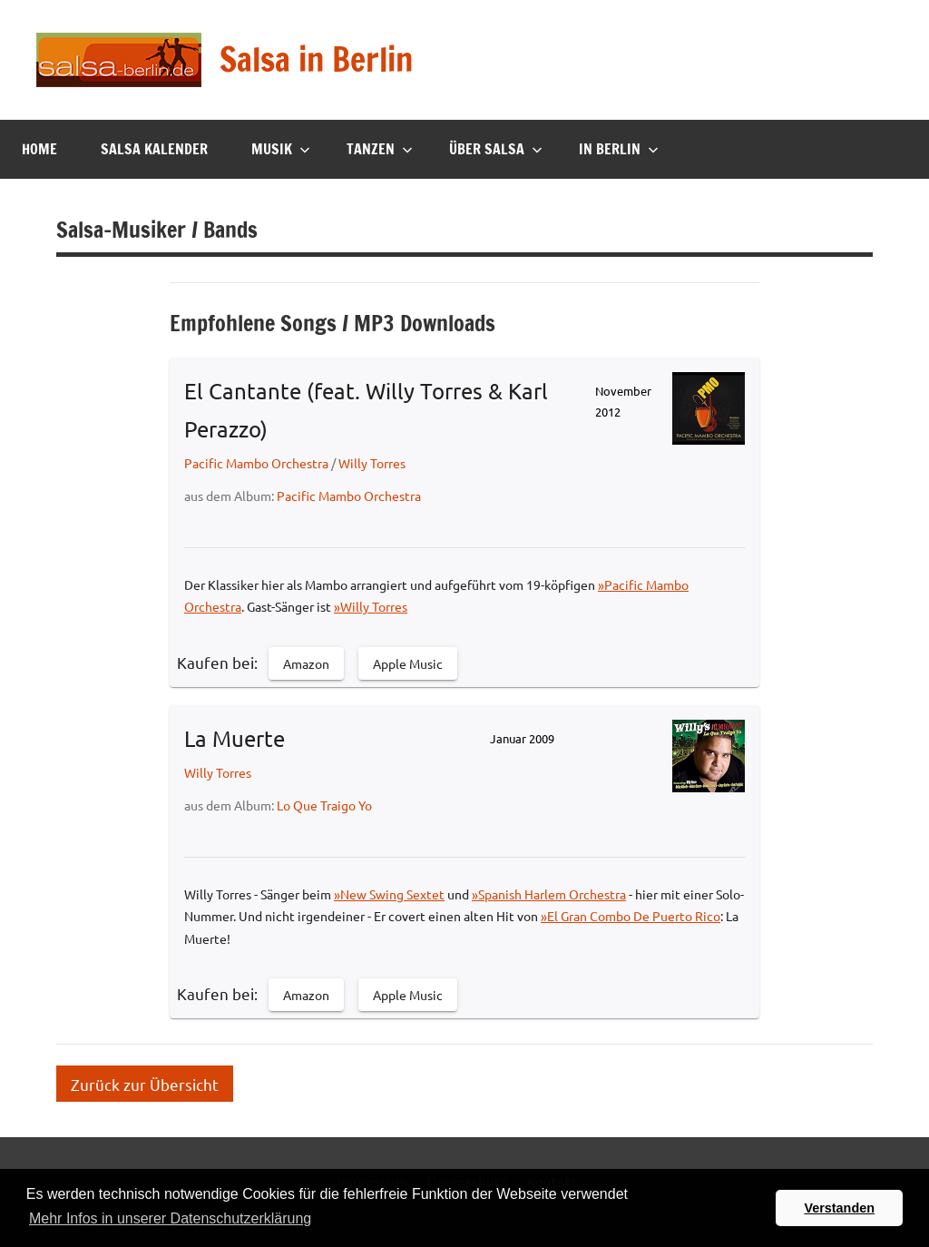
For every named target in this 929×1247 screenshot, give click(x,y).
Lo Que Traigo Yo (324, 805)
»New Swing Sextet (389, 894)
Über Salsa (496, 149)
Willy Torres (372, 463)
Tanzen (380, 149)
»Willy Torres (370, 606)
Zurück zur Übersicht (145, 1083)
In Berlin (619, 149)
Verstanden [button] (839, 1208)
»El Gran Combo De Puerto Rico (630, 916)
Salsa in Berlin (316, 59)
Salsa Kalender (154, 149)
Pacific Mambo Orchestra (256, 463)
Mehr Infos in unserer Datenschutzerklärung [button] (170, 1218)
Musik (280, 149)
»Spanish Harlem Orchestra (549, 894)
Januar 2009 (522, 738)
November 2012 (623, 401)
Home (39, 149)
